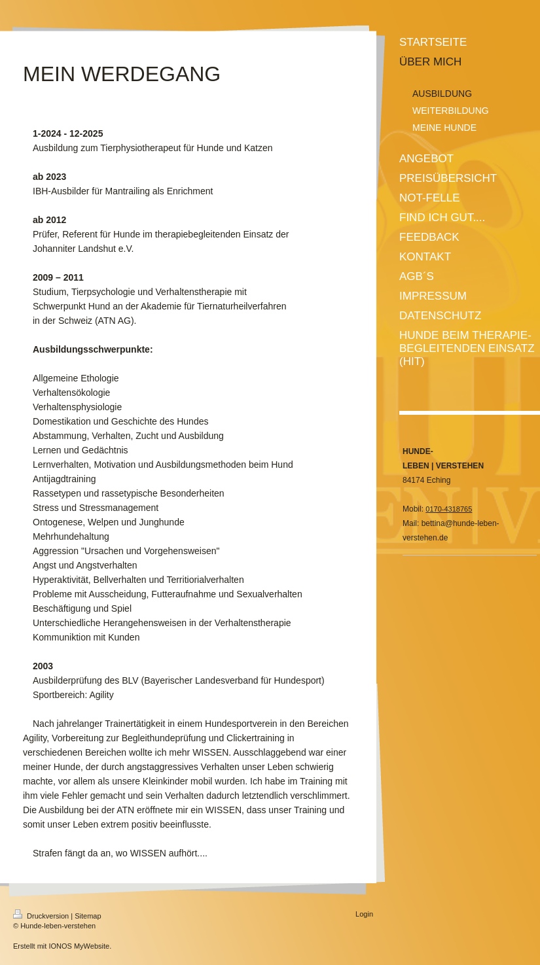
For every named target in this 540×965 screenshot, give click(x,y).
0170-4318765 (448, 509)
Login (364, 914)
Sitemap (88, 916)
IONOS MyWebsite (78, 946)
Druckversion (42, 916)
